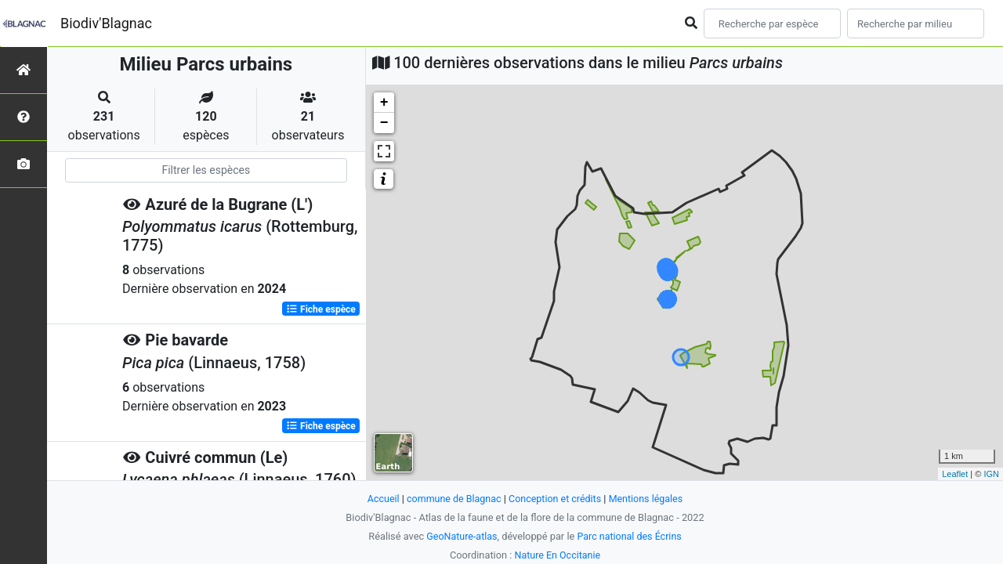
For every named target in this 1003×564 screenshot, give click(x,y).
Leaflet (955, 474)
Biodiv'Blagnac (106, 23)
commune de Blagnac (452, 498)
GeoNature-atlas (460, 536)
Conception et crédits (555, 498)
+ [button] (384, 102)
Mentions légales (648, 498)
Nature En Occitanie (557, 555)
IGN (991, 474)
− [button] (384, 123)
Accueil (380, 498)
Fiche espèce (321, 308)
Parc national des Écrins (630, 536)
